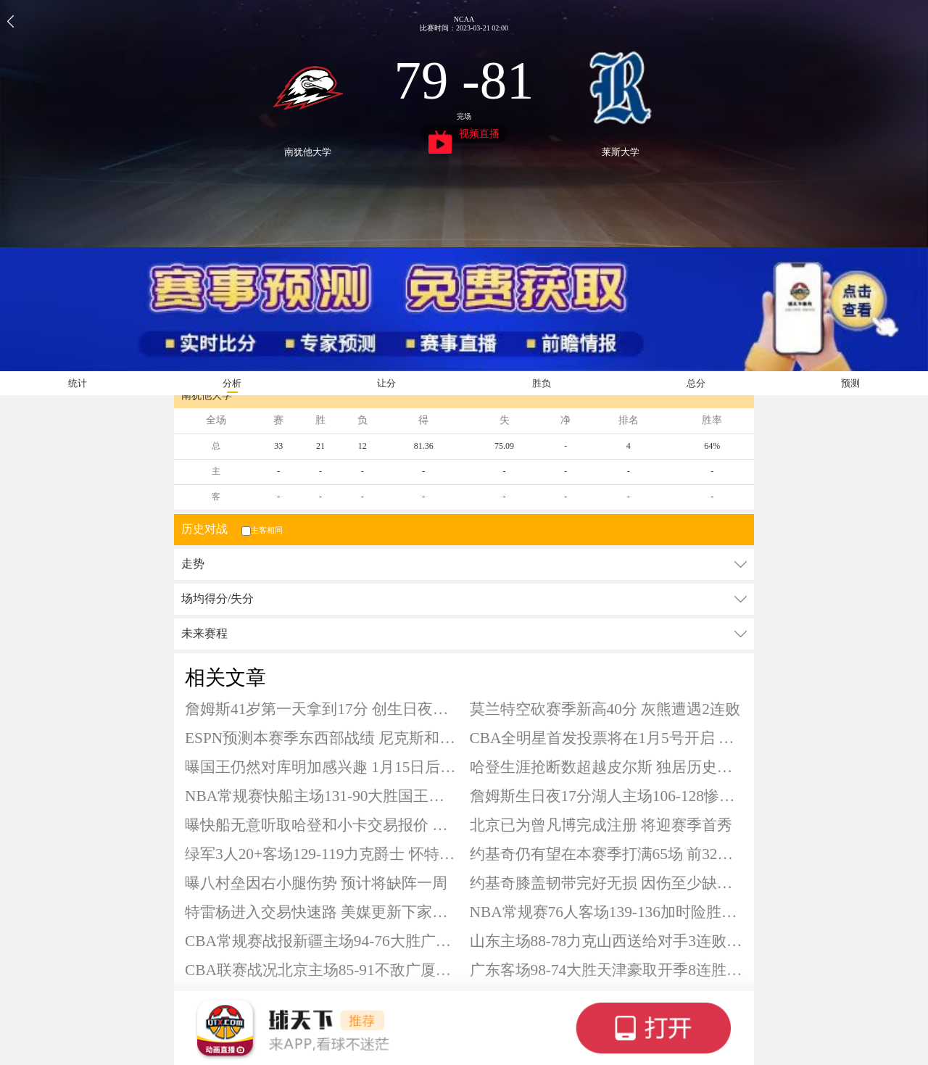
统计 (77, 383)
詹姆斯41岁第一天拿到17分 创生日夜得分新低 (322, 709)
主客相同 (261, 530)
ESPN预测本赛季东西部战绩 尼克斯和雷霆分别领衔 (322, 738)
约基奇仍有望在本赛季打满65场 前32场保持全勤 (607, 854)
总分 (696, 383)
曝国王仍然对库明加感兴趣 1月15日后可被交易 (322, 767)
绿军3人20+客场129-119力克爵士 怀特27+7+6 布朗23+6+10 (322, 854)
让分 (386, 383)
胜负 (541, 383)
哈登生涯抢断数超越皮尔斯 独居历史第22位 (607, 767)
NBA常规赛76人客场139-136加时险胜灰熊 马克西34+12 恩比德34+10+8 (607, 912)
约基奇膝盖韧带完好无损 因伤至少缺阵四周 (607, 883)
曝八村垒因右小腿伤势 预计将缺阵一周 (316, 883)
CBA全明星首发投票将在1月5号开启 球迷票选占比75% (607, 738)
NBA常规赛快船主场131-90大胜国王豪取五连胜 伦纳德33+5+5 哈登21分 (322, 796)
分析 (232, 383)
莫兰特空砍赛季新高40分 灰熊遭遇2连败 (605, 709)
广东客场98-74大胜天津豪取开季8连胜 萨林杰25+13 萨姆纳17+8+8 (607, 970)
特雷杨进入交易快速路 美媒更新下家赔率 (322, 912)
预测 (850, 383)
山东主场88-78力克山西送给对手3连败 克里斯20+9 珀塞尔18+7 (607, 941)
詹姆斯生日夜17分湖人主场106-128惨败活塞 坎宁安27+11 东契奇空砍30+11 (607, 796)
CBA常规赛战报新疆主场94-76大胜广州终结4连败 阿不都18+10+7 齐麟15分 (322, 941)
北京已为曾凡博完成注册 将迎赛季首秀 (601, 825)
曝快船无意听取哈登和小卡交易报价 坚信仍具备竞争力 (322, 825)
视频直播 (464, 135)
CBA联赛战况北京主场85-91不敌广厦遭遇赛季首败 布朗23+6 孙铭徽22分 (322, 970)
